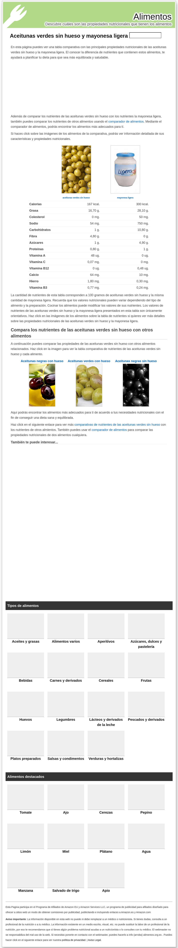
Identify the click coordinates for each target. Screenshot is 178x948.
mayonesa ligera (125, 198)
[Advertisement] (89, 86)
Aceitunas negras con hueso (42, 361)
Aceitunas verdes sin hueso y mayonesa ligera (69, 36)
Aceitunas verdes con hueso (89, 361)
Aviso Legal (94, 940)
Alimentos (152, 17)
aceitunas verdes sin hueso (76, 198)
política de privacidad (73, 940)
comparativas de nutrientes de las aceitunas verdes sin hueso (117, 424)
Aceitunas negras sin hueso (136, 361)
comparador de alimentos (126, 121)
